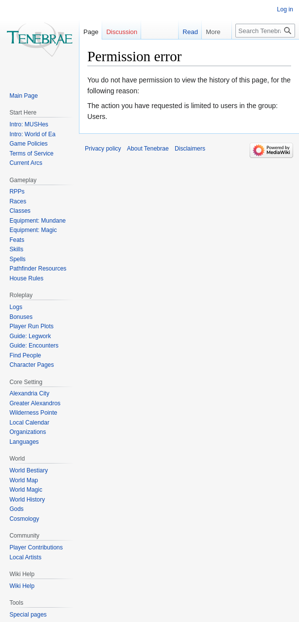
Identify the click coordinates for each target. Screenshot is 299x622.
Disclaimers (190, 148)
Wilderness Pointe (33, 412)
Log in (285, 9)
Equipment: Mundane (37, 220)
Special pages (27, 614)
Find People (25, 355)
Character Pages (31, 364)
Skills (16, 249)
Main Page (23, 95)
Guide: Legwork (30, 336)
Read (185, 32)
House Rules (26, 278)
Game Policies (28, 143)
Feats (16, 239)
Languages (23, 441)
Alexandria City (29, 393)
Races (17, 201)
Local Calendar (29, 422)
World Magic (25, 489)
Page (90, 32)
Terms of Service (31, 153)
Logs (15, 307)
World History (27, 499)
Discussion (121, 32)
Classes (20, 210)
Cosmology (24, 518)
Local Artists (25, 557)
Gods (16, 508)
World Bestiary (28, 470)
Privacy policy (103, 148)
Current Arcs (25, 162)
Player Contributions (36, 547)
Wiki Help (22, 586)
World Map (23, 480)
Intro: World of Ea (32, 134)
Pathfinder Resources (37, 268)
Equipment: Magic (33, 230)
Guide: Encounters (33, 345)
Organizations (27, 431)
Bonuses (21, 316)
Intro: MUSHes (28, 124)
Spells (17, 259)
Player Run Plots (31, 326)
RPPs (17, 191)
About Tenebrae (148, 148)
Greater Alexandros (34, 403)
